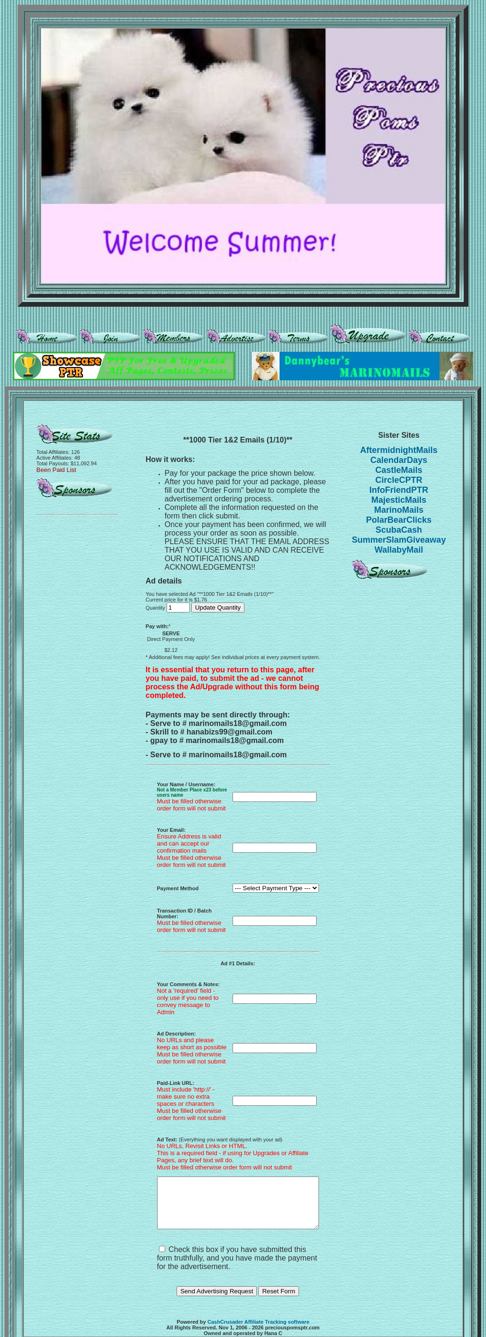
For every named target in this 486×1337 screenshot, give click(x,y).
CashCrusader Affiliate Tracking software (258, 1303)
